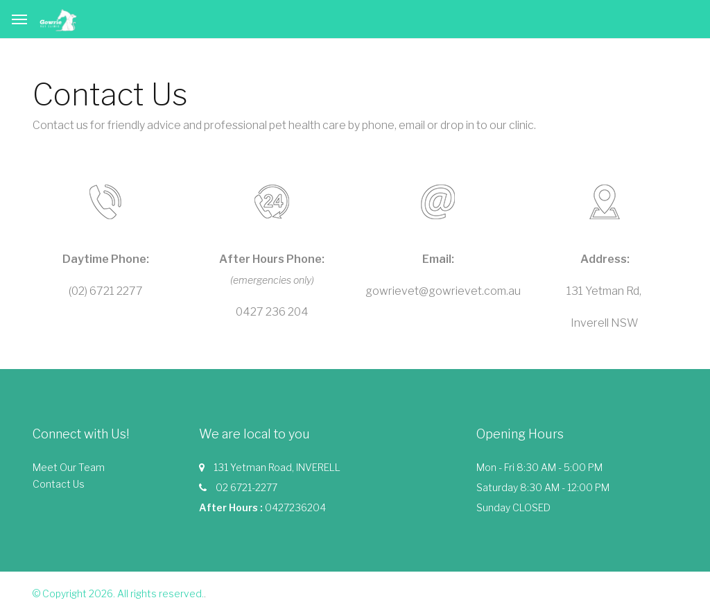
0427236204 (295, 507)
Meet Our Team (69, 467)
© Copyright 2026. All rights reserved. (118, 593)
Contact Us (59, 484)
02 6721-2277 (246, 487)
